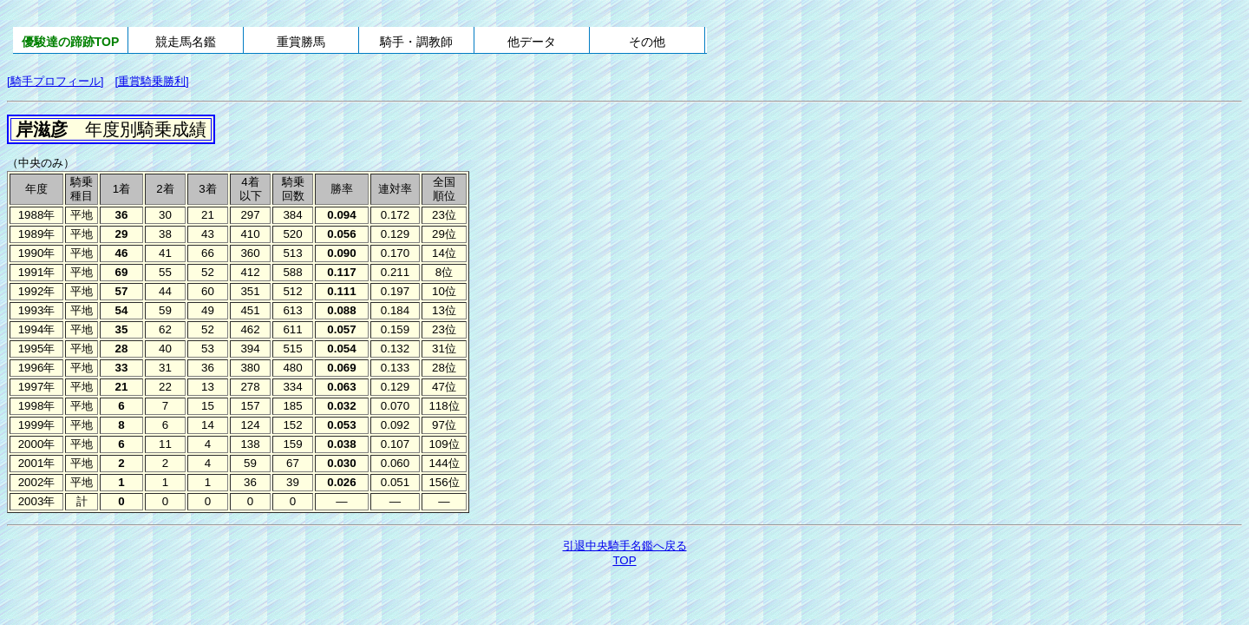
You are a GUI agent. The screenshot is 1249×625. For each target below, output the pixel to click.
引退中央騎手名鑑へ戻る (625, 545)
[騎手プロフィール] (55, 81)
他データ (531, 42)
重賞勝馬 (301, 42)
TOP (624, 560)
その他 (647, 42)
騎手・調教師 (416, 42)
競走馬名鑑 (185, 42)
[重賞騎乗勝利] (151, 81)
